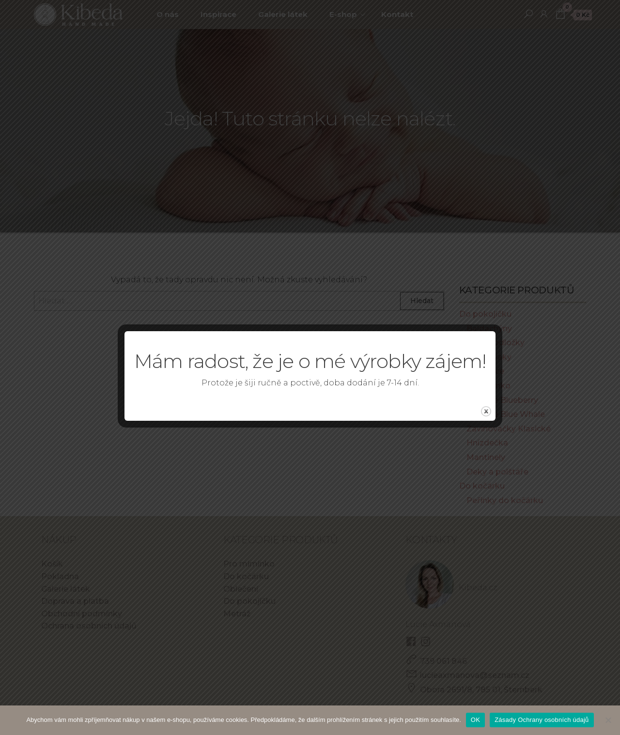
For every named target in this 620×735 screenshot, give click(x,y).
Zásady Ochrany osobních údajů (542, 719)
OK (475, 719)
